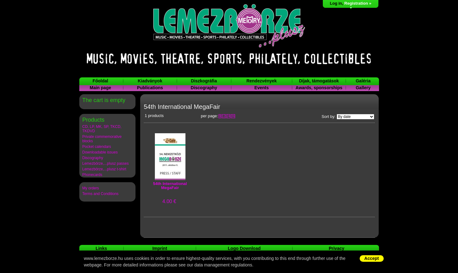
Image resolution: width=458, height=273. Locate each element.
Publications (150, 87)
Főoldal (100, 80)
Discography (204, 87)
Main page (100, 87)
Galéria (363, 80)
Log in (336, 3)
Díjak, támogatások (319, 80)
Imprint (159, 248)
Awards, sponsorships (319, 87)
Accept (371, 258)
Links (101, 248)
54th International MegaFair (170, 186)
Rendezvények (261, 80)
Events (261, 87)
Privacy (336, 248)
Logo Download (244, 248)
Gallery (363, 87)
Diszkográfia (204, 80)
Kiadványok (150, 80)
